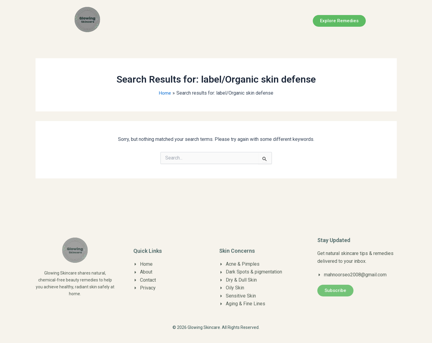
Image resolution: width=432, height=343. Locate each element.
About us (170, 13)
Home (144, 13)
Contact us (202, 13)
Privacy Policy (272, 13)
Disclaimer (235, 13)
